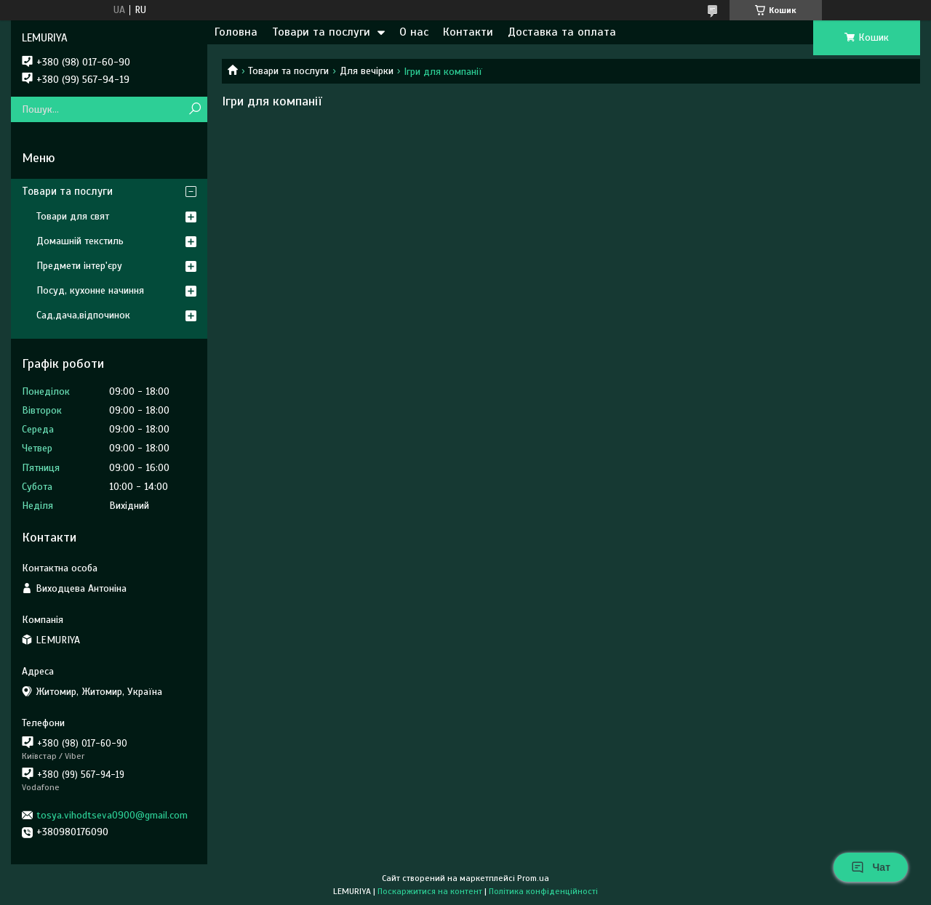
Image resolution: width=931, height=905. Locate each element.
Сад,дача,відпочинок (83, 315)
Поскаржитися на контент (429, 891)
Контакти (468, 32)
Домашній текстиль (80, 241)
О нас (413, 32)
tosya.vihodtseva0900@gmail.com (112, 815)
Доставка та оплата (562, 32)
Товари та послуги (321, 32)
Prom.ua (533, 878)
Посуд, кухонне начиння (90, 290)
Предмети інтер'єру (79, 266)
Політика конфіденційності (543, 891)
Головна (236, 32)
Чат (870, 867)
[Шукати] (194, 109)
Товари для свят (72, 216)
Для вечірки (366, 71)
